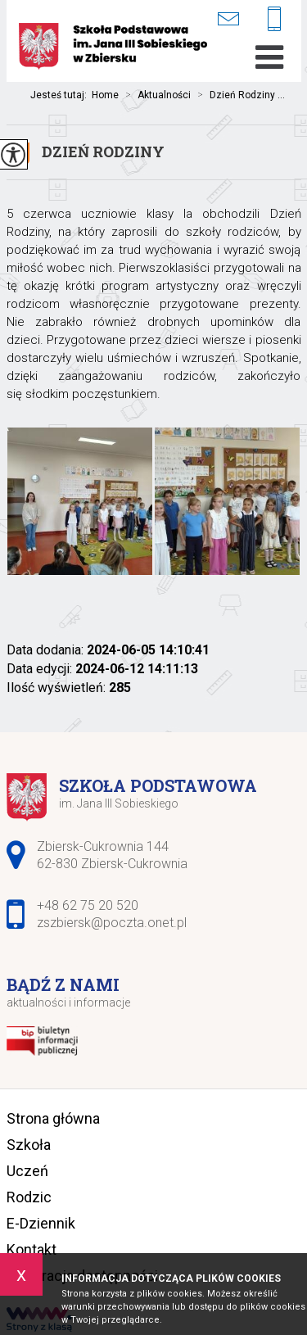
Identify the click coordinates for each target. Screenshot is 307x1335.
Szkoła (29, 1144)
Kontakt (31, 1249)
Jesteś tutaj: (61, 95)
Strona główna (53, 1118)
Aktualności (155, 95)
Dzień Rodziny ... (238, 95)
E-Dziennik (41, 1223)
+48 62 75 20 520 (274, 20)
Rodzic (29, 1197)
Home (105, 95)
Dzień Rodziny (103, 151)
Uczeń (27, 1170)
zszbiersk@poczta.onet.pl (228, 18)
